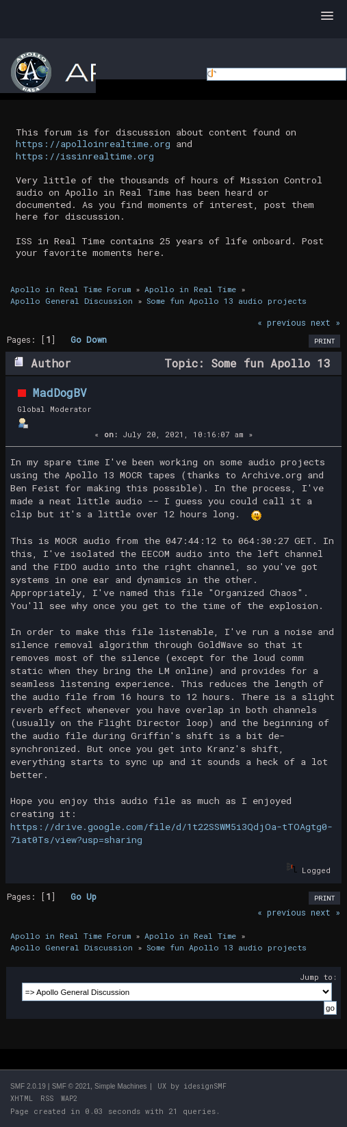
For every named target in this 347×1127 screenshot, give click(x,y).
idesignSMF (205, 1086)
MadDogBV (60, 392)
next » (325, 322)
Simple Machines (120, 1086)
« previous (281, 322)
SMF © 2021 (71, 1086)
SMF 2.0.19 (28, 1086)
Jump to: (318, 977)
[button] (327, 16)
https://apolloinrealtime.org (93, 144)
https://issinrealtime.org (85, 156)
